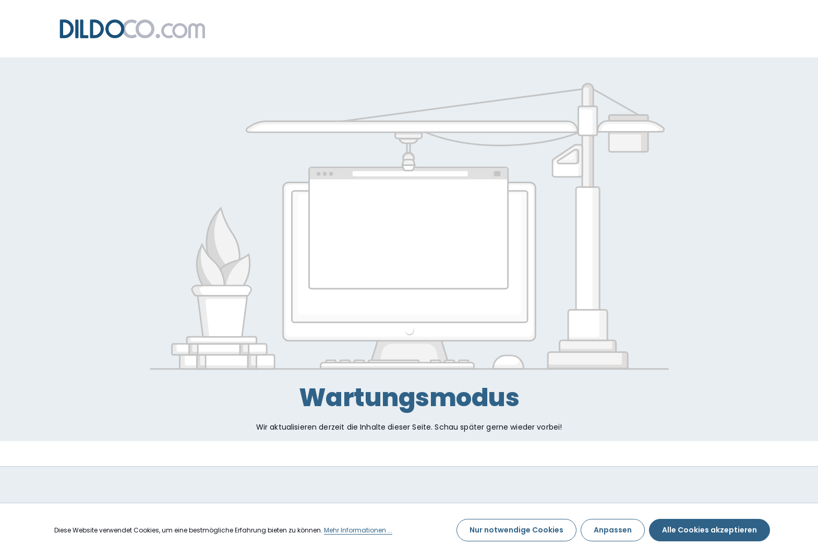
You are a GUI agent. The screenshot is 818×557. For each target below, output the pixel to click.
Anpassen (613, 530)
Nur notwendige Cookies (516, 530)
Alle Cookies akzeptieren (709, 530)
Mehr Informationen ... (358, 530)
